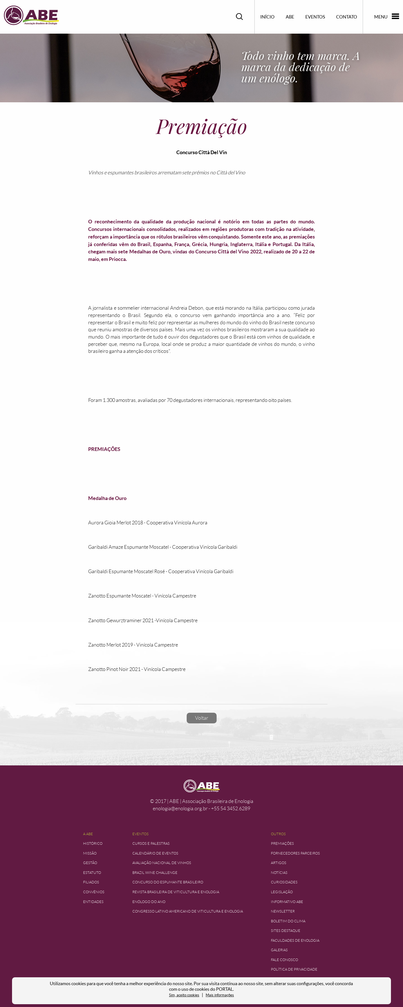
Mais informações (220, 995)
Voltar (201, 718)
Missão (90, 853)
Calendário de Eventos (155, 853)
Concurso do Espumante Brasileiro (167, 882)
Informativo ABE (287, 902)
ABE (290, 16)
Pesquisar (239, 16)
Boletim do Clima (288, 921)
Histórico (92, 843)
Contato (346, 16)
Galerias (279, 950)
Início (267, 16)
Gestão (90, 863)
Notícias (279, 873)
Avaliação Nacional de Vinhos (161, 863)
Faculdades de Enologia (295, 940)
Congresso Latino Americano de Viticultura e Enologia (187, 911)
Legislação (282, 892)
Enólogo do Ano (148, 902)
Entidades (93, 902)
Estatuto (92, 873)
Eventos (315, 16)
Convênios (93, 892)
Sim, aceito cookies (184, 995)
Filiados (91, 882)
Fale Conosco (284, 960)
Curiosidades (284, 882)
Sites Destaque (285, 931)
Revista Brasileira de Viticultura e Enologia (175, 892)
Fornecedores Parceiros (295, 853)
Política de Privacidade (294, 969)
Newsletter (283, 911)
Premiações (282, 843)
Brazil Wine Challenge (154, 873)
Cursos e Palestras (151, 843)
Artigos (278, 863)
